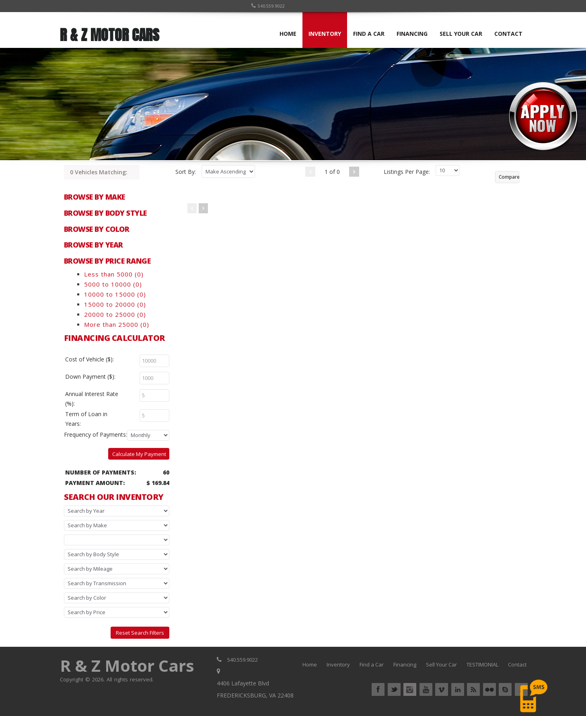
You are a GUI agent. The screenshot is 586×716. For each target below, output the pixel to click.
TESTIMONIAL (482, 664)
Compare (509, 176)
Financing (404, 664)
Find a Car (372, 664)
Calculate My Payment (139, 454)
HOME (288, 33)
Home (309, 664)
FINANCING (412, 33)
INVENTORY (324, 33)
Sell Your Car (441, 664)
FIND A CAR (368, 33)
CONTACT (508, 33)
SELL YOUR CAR (461, 33)
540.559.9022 (267, 6)
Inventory (338, 664)
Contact (517, 664)
